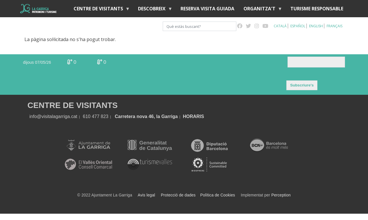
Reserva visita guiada (207, 8)
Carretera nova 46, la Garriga (146, 116)
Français (334, 26)
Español (297, 26)
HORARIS (193, 116)
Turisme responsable (316, 8)
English (316, 26)
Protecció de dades (178, 195)
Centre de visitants (99, 9)
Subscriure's (302, 85)
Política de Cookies (217, 195)
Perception (281, 195)
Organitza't (260, 9)
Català (280, 26)
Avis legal (146, 195)
